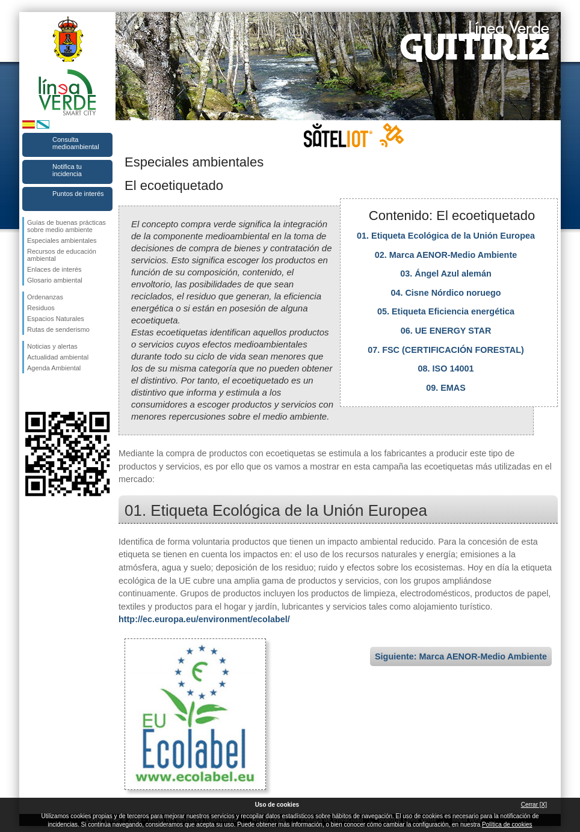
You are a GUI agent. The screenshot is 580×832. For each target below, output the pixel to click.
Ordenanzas (45, 297)
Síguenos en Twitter (49, 392)
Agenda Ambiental (54, 368)
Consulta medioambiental (75, 143)
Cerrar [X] (534, 804)
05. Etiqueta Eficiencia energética (445, 311)
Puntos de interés (78, 193)
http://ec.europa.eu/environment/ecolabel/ (204, 619)
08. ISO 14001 (446, 368)
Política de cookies (507, 824)
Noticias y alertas (52, 346)
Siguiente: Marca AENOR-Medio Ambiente (461, 656)
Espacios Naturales (55, 318)
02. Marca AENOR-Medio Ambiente (446, 255)
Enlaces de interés (54, 269)
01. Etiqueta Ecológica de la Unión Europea (446, 235)
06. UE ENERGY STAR (446, 330)
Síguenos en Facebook (29, 392)
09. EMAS (446, 388)
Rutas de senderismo (58, 329)
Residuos (41, 307)
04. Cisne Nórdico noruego (445, 293)
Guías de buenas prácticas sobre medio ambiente (66, 226)
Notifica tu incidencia (67, 170)
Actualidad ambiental (57, 357)
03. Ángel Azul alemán (445, 273)
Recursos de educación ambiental (61, 255)
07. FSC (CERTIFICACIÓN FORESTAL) (446, 350)
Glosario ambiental (54, 280)
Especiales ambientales (62, 240)
